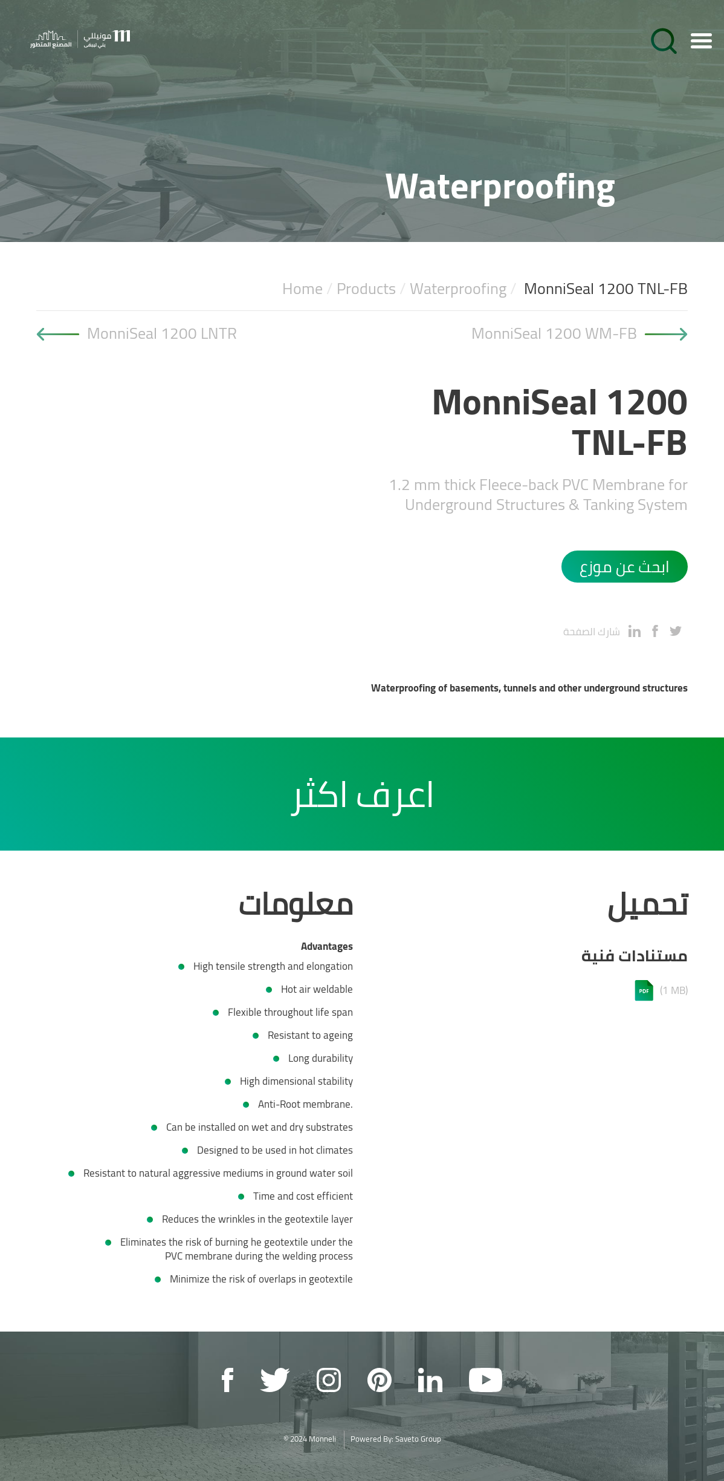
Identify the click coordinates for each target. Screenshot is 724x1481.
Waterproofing (458, 288)
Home (302, 288)
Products (366, 288)
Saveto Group (418, 1438)
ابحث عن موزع (625, 566)
